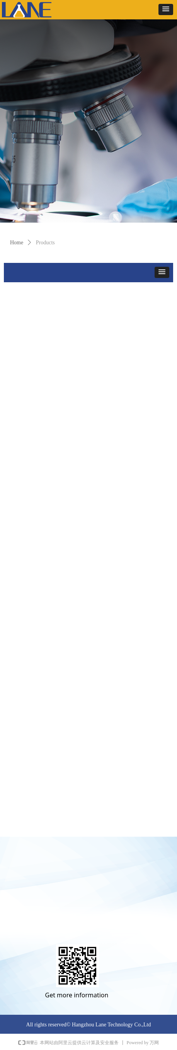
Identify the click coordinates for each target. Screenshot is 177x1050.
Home (16, 242)
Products (45, 242)
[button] (165, 9)
